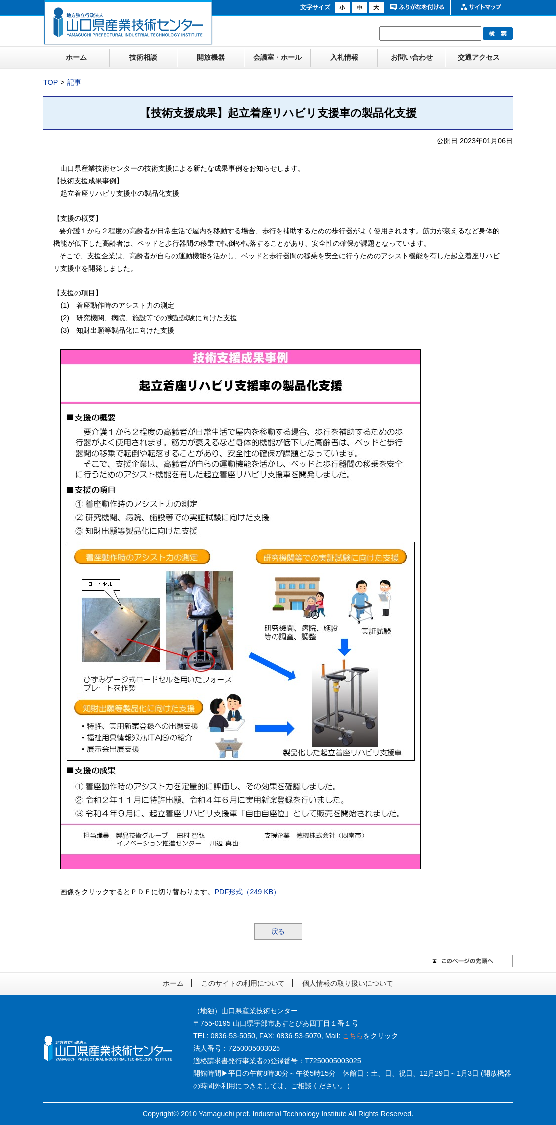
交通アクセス (479, 57)
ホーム (76, 57)
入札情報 (344, 57)
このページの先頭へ (463, 961)
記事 (74, 82)
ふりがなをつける (417, 7)
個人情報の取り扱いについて (347, 983)
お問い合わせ (412, 57)
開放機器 (211, 57)
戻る (278, 931)
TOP (50, 82)
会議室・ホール (277, 57)
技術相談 (143, 57)
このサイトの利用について (243, 983)
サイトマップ (481, 7)
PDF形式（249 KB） (247, 892)
